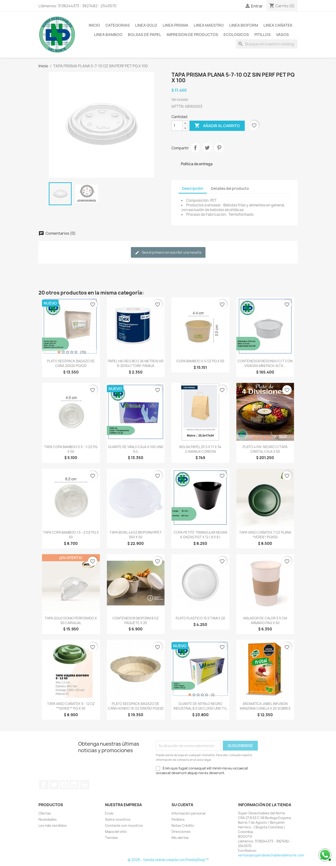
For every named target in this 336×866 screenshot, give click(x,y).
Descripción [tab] (192, 188)
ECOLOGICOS (236, 34)
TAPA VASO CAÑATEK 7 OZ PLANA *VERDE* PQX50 (265, 534)
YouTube (64, 784)
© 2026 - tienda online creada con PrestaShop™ (168, 859)
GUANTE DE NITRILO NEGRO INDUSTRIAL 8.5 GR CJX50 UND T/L (200, 706)
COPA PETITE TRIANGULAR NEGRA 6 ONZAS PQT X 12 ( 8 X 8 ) (200, 534)
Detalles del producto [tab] (230, 188)
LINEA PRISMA (175, 25)
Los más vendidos (52, 825)
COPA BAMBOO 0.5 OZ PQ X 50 (200, 361)
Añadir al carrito (217, 126)
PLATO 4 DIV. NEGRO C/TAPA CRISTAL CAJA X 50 (265, 449)
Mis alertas (180, 837)
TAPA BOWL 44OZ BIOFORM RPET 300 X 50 (136, 534)
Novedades (47, 819)
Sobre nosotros (117, 819)
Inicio (94, 25)
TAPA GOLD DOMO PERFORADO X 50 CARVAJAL (71, 620)
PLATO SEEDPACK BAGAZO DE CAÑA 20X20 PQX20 (71, 363)
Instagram (74, 784)
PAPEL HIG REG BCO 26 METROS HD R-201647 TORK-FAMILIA (136, 363)
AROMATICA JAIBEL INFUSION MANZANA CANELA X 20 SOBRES (265, 706)
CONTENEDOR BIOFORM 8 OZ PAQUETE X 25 (135, 620)
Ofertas (44, 813)
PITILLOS (262, 34)
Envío (109, 813)
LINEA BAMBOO (108, 34)
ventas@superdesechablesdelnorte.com (271, 855)
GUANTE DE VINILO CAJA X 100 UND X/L (135, 449)
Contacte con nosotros (124, 825)
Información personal (188, 813)
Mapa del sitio (116, 831)
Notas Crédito (183, 825)
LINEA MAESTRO (209, 25)
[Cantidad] (177, 126)
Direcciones (181, 831)
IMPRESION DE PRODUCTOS (192, 34)
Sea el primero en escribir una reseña (168, 252)
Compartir (195, 147)
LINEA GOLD (146, 25)
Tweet (207, 147)
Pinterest (219, 147)
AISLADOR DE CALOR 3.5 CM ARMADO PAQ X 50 (265, 620)
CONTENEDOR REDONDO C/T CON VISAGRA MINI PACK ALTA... (265, 363)
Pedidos (178, 819)
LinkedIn (84, 784)
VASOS (282, 34)
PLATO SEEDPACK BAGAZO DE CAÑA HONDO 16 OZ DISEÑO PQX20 (136, 706)
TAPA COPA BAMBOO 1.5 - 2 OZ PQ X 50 (71, 534)
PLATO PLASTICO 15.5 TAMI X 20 (200, 618)
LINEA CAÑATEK (278, 25)
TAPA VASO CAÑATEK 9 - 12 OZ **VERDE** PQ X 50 (71, 706)
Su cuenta (182, 804)
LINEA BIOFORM (243, 25)
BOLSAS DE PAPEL (144, 34)
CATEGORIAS (117, 25)
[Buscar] (267, 44)
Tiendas (111, 837)
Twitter (54, 784)
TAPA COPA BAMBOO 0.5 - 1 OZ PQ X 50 (71, 449)
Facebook (43, 784)
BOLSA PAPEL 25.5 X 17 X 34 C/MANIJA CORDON (200, 449)
